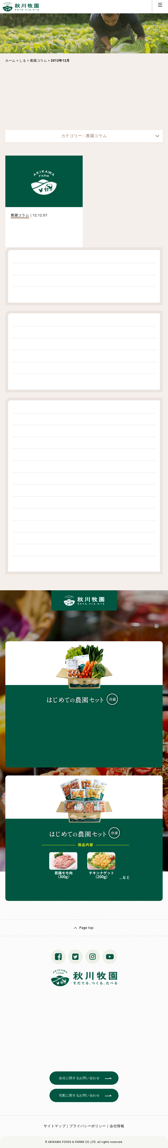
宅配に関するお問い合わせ (79, 1095)
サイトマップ (55, 1126)
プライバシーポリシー (87, 1126)
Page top (86, 928)
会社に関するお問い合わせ (79, 1078)
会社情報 (117, 1126)
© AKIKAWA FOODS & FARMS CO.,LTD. (71, 1142)
